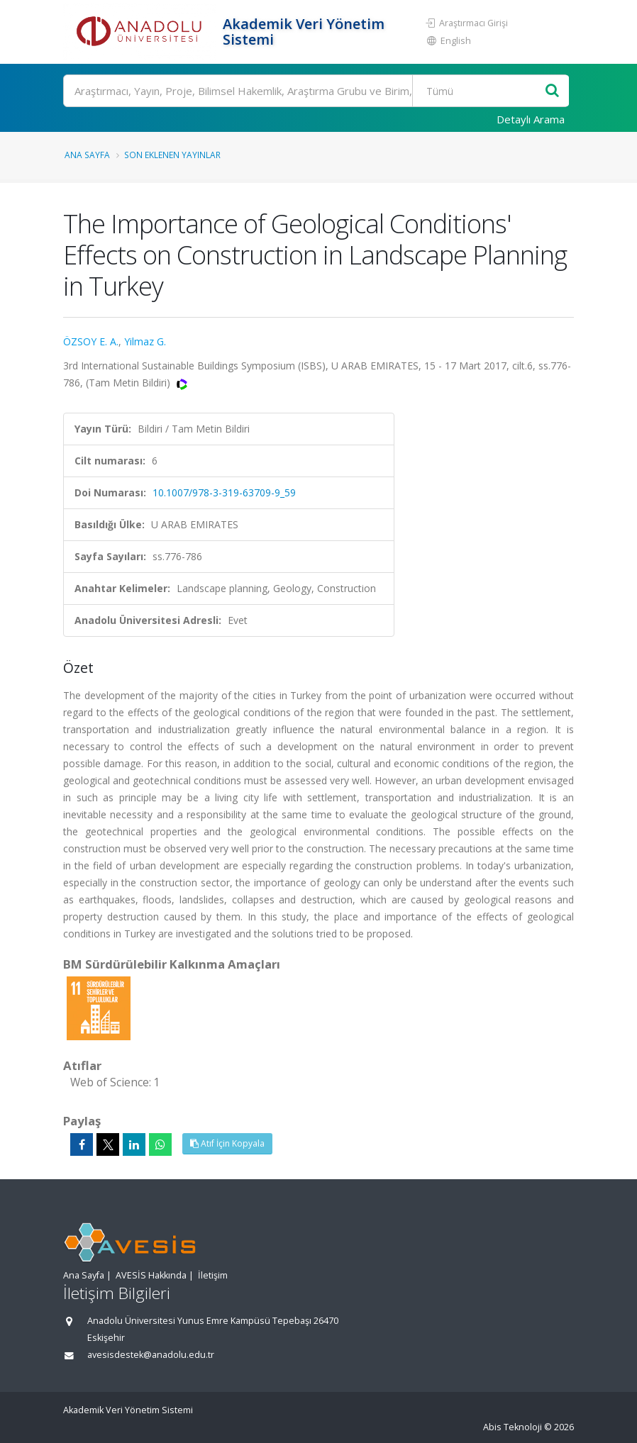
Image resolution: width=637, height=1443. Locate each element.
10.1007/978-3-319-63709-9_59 (224, 492)
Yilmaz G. (145, 341)
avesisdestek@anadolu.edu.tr (150, 1355)
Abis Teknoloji (512, 1427)
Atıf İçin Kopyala (227, 1143)
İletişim (213, 1275)
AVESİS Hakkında (151, 1275)
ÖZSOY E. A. (90, 341)
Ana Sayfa (87, 154)
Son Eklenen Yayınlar (172, 154)
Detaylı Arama (531, 119)
